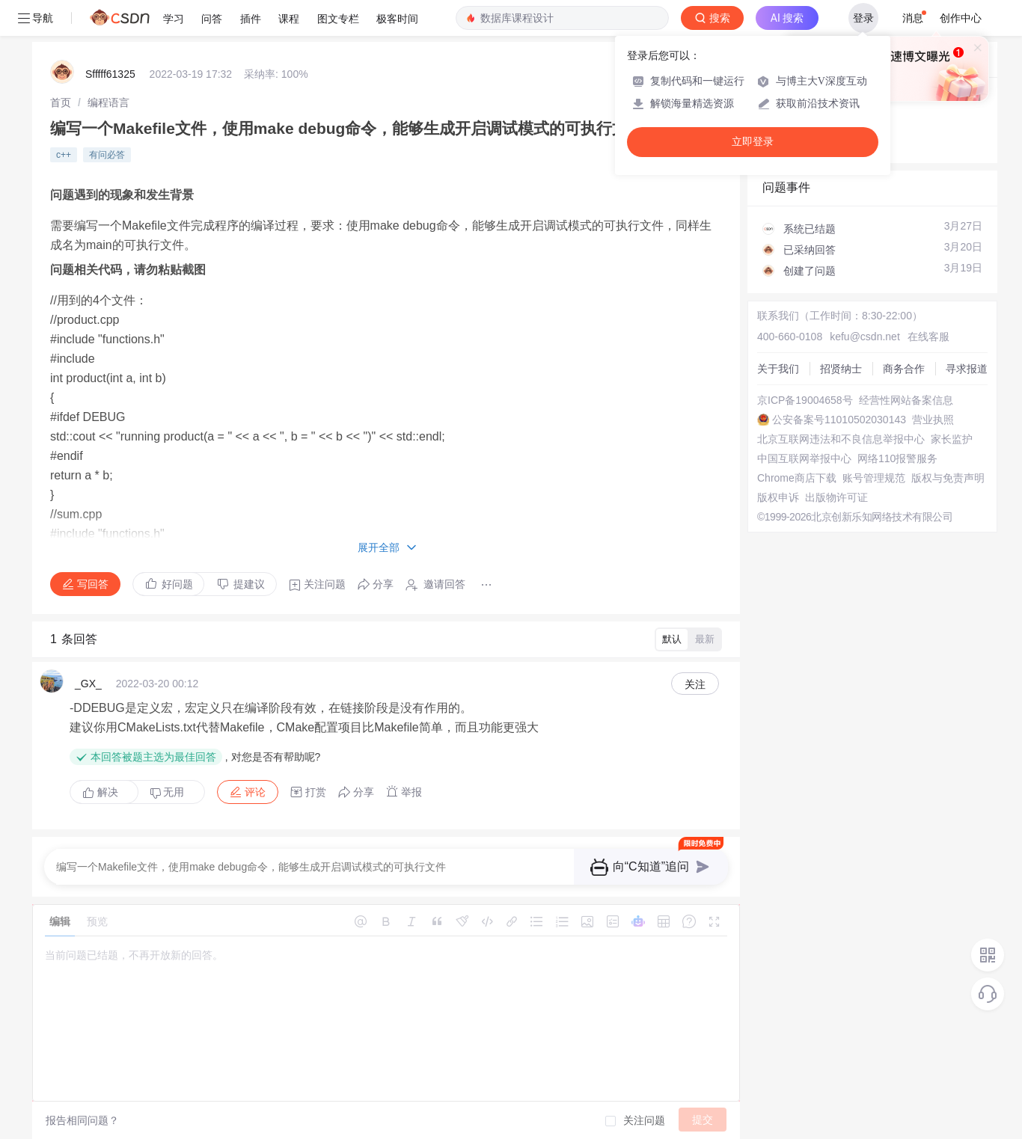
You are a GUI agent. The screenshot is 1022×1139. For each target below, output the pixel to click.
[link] (60, 102)
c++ (63, 155)
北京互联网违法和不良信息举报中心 (841, 439)
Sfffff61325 (110, 74)
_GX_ (88, 684)
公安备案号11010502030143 (839, 420)
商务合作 (904, 369)
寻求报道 (967, 369)
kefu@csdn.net (865, 337)
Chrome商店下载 (796, 478)
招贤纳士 (841, 369)
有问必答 (107, 155)
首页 (60, 102)
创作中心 (961, 18)
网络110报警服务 (897, 458)
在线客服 (928, 337)
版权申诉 (778, 497)
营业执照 (933, 420)
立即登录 (753, 141)
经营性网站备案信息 (906, 400)
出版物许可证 (836, 497)
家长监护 (952, 439)
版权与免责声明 (948, 478)
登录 (863, 18)
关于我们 (778, 369)
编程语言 (108, 102)
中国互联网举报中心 (804, 458)
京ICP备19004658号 (805, 400)
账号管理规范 (873, 478)
